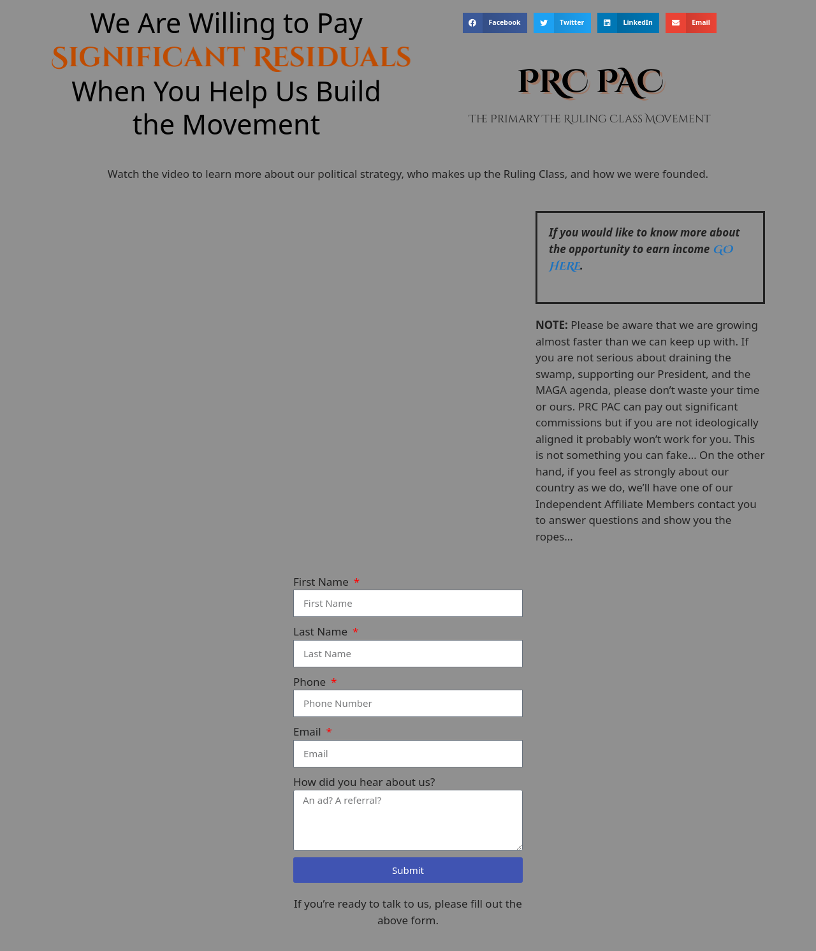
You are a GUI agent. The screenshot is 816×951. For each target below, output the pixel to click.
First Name (322, 581)
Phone (311, 681)
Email (308, 731)
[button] (495, 23)
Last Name (322, 631)
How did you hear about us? (364, 781)
